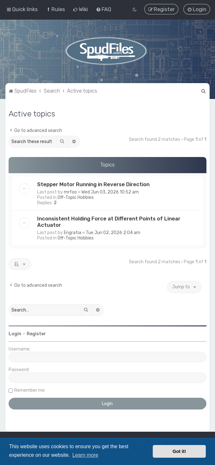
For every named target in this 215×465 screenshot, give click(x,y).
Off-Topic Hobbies (75, 197)
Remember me (29, 390)
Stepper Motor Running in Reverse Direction (93, 184)
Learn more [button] (85, 455)
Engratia (72, 232)
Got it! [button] (179, 451)
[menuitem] (55, 9)
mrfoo (70, 191)
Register (36, 333)
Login (15, 333)
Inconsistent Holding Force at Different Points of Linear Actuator (108, 221)
